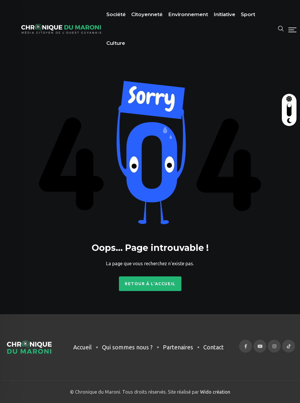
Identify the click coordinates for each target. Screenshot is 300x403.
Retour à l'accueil (150, 283)
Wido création (214, 392)
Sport (248, 14)
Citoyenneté (147, 14)
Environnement (188, 14)
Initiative (224, 14)
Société (116, 14)
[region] (76, 353)
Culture (115, 43)
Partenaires (178, 347)
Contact (213, 347)
